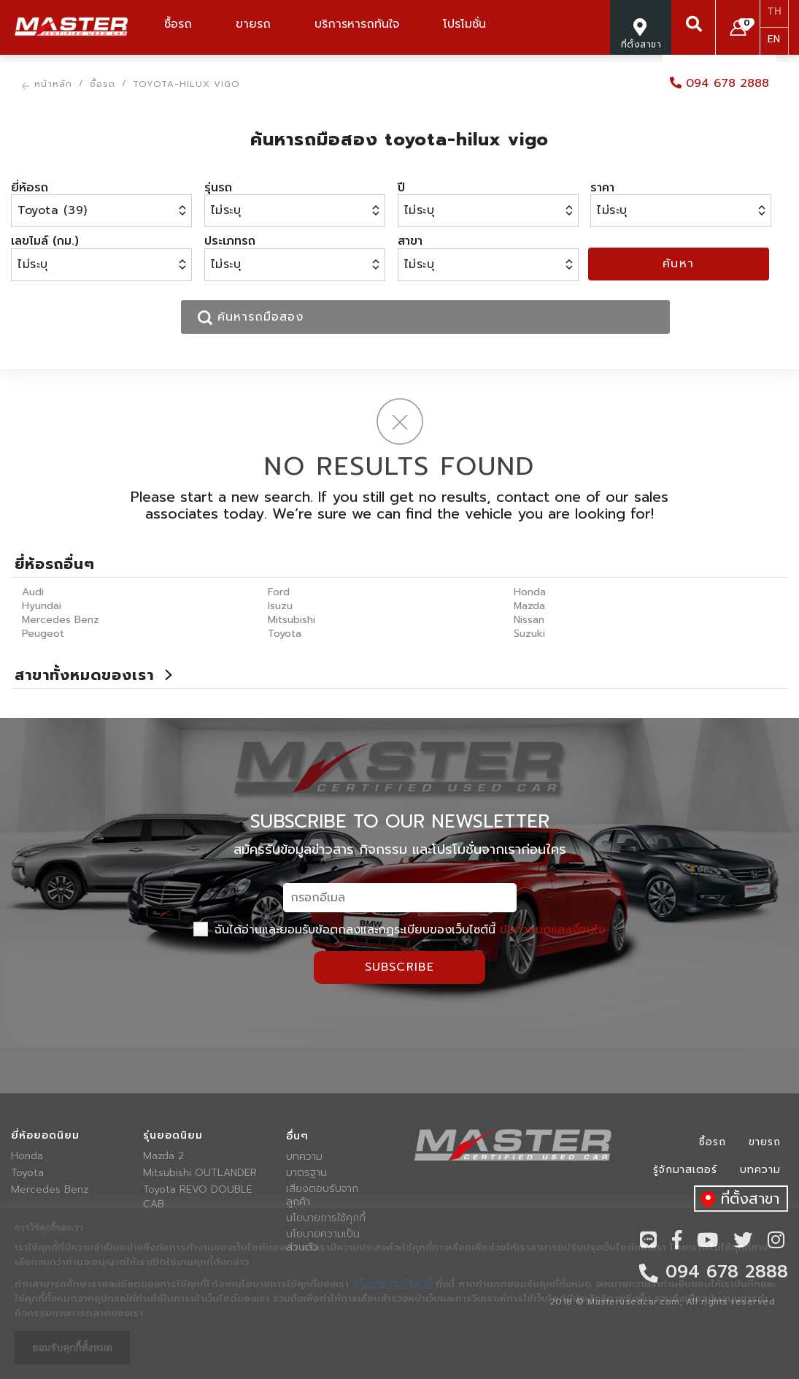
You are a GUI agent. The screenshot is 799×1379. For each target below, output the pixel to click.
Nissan (529, 619)
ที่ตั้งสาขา (736, 1200)
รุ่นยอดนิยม (173, 1136)
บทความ (304, 1157)
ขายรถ (765, 1142)
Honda (530, 592)
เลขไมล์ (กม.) (45, 241)
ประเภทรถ (229, 241)
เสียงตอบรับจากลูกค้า (322, 1196)
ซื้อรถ (712, 1142)
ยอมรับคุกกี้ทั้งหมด (72, 1347)
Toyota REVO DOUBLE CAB (197, 1197)
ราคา (602, 187)
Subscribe (400, 967)
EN (774, 39)
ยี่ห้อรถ (29, 187)
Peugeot (43, 633)
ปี (401, 187)
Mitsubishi (291, 619)
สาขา (410, 241)
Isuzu (280, 606)
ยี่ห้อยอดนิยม (45, 1136)
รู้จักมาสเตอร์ (685, 1169)
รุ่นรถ (218, 187)
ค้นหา (679, 263)
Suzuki (529, 633)
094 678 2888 (719, 83)
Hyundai (41, 606)
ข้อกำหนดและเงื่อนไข (553, 930)
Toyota (284, 633)
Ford (279, 592)
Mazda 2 (163, 1156)
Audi (33, 592)
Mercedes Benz (60, 619)
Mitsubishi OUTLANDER (200, 1173)
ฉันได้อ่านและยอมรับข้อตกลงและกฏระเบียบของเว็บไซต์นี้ (399, 930)
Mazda (529, 606)
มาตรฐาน (306, 1173)
